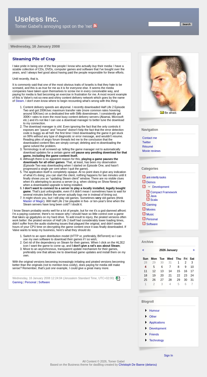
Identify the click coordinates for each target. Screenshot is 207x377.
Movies (151, 209)
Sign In (168, 355)
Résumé (147, 146)
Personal (30, 282)
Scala (154, 199)
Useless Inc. (36, 19)
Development (160, 186)
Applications (157, 322)
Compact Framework (163, 192)
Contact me (149, 137)
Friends (154, 334)
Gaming (17, 282)
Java (153, 196)
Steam (20, 100)
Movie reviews (151, 150)
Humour (154, 310)
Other (153, 316)
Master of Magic (33, 201)
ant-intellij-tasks (156, 177)
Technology (156, 340)
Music (150, 214)
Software (44, 282)
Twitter (146, 142)
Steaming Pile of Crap (33, 58)
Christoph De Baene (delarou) (138, 364)
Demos (151, 182)
